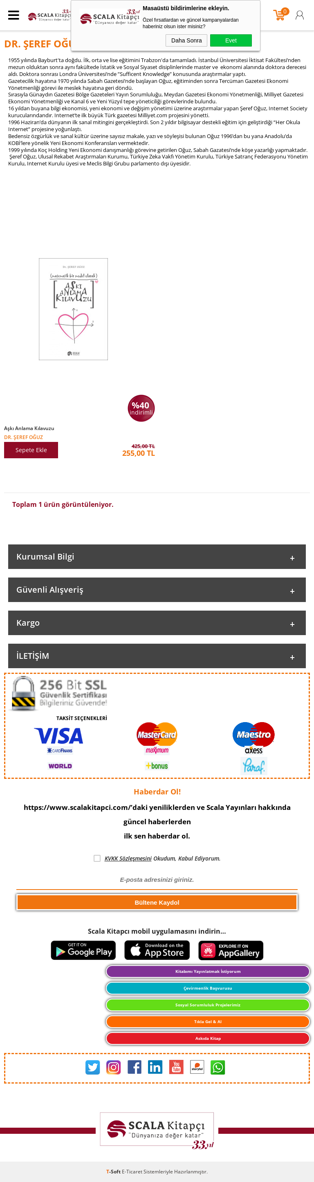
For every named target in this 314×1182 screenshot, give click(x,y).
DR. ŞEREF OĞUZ (23, 437)
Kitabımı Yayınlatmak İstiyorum (208, 971)
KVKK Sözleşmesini (128, 858)
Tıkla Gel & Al (208, 1021)
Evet (231, 40)
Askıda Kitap (208, 1038)
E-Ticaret (132, 1171)
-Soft (114, 1171)
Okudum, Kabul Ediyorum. (157, 858)
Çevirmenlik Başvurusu (208, 988)
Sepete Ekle (31, 450)
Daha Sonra (186, 40)
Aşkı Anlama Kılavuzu (29, 428)
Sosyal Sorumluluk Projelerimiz (207, 1005)
